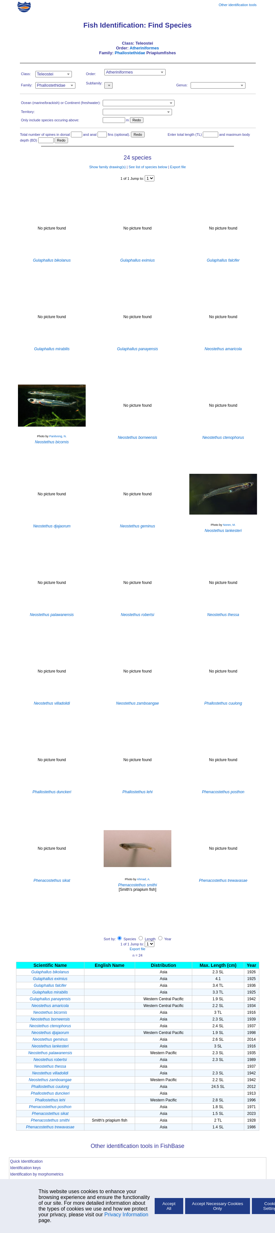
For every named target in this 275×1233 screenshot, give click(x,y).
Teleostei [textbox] (45, 74)
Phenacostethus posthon (50, 1107)
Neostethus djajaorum (50, 1032)
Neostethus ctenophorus (50, 1026)
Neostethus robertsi (50, 1059)
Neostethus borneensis (50, 1019)
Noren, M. (229, 524)
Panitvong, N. (58, 436)
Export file (178, 167)
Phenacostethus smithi (50, 1120)
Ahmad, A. (143, 879)
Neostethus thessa (50, 1066)
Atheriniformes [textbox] (119, 72)
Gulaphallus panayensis (50, 999)
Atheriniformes (144, 48)
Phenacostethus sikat (50, 1113)
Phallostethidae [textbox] (51, 85)
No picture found (52, 228)
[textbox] (218, 85)
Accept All (169, 1206)
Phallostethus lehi (50, 1100)
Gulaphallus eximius (50, 979)
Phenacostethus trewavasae (50, 1127)
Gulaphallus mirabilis (50, 992)
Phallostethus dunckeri (50, 1093)
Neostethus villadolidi (50, 1073)
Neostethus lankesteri (50, 1046)
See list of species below (148, 167)
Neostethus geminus (50, 1039)
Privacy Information (126, 1214)
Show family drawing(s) (107, 167)
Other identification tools (237, 5)
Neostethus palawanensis (50, 1053)
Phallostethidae (130, 52)
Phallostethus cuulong (50, 1086)
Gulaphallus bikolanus (50, 972)
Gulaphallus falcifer (50, 985)
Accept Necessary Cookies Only (217, 1206)
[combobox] (53, 74)
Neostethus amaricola (50, 1005)
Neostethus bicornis (50, 1012)
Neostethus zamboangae (50, 1080)
